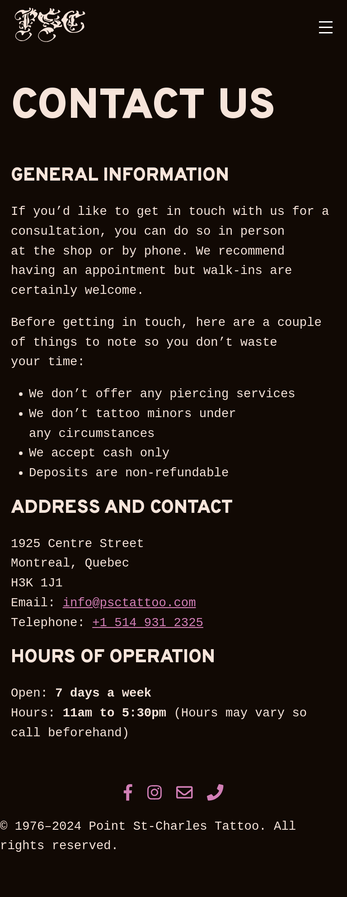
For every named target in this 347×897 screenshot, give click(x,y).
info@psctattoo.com (129, 603)
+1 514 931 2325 (147, 623)
